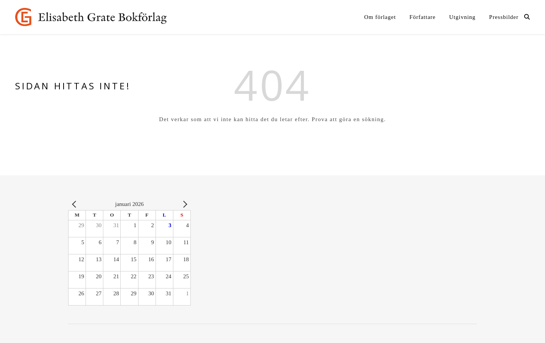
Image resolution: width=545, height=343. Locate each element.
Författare (423, 17)
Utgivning (462, 17)
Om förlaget (380, 17)
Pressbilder (504, 17)
